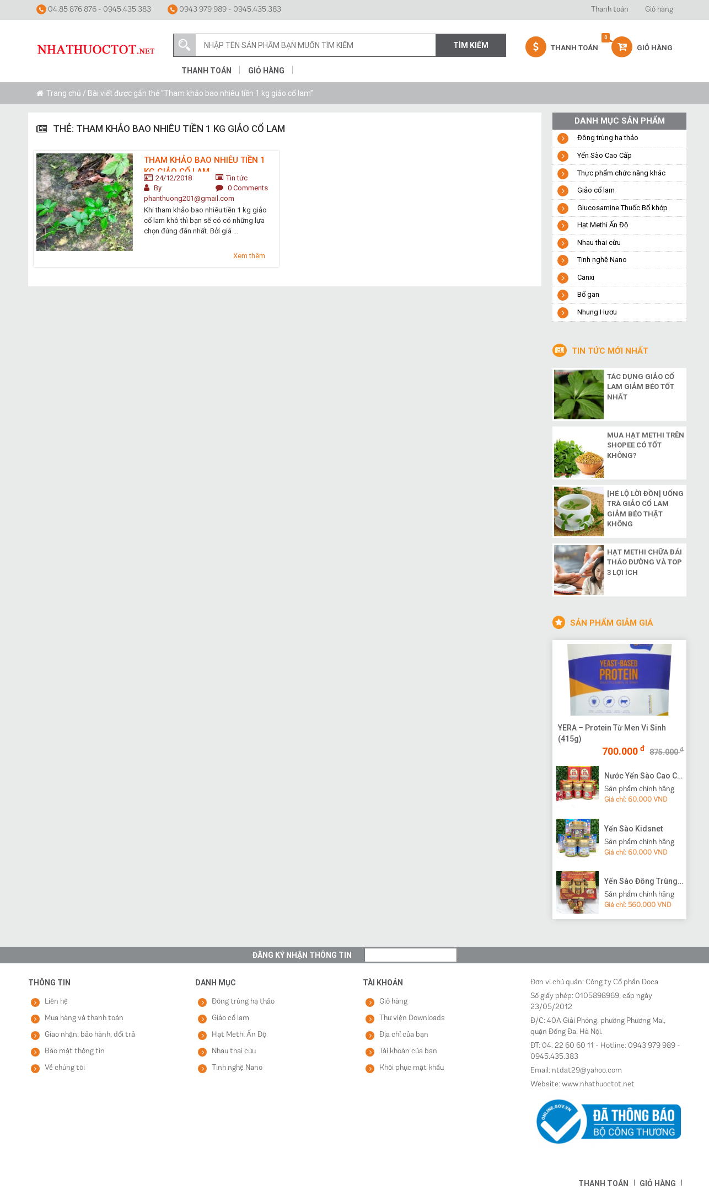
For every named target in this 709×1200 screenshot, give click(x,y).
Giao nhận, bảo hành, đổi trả (90, 1035)
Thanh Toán (561, 46)
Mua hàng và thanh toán (84, 1018)
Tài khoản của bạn (408, 1051)
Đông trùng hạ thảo (607, 138)
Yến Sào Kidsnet (633, 828)
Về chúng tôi (65, 1068)
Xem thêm (249, 256)
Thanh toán (610, 10)
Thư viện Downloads (412, 1018)
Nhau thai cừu (599, 242)
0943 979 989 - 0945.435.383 (224, 9)
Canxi (585, 277)
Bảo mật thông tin (75, 1051)
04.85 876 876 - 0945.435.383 (93, 9)
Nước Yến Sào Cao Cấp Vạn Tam (644, 775)
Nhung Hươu (597, 312)
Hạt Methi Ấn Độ (602, 225)
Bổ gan (588, 294)
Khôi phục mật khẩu (411, 1068)
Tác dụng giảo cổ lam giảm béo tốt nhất (640, 386)
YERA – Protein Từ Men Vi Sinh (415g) (612, 733)
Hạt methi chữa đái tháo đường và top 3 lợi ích (644, 562)
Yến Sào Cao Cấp (604, 155)
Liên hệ (56, 1002)
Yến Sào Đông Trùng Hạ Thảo (644, 881)
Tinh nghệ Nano (602, 259)
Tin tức (237, 178)
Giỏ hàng (659, 10)
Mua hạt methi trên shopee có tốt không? (645, 445)
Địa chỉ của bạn (403, 1035)
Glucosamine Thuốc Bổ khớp (622, 208)
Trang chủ (63, 93)
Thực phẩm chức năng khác (621, 173)
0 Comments (248, 188)
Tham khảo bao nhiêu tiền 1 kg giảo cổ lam (204, 163)
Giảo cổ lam (596, 190)
